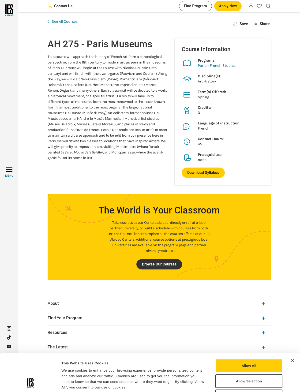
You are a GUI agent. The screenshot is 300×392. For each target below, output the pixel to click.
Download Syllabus (203, 172)
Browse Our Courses (159, 264)
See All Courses (63, 21)
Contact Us (60, 6)
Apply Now (228, 6)
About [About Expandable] (156, 303)
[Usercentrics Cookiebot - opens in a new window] (30, 382)
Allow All (249, 330)
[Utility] (251, 6)
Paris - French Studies (217, 65)
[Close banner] (292, 325)
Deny (249, 361)
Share (262, 24)
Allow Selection (249, 346)
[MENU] (9, 172)
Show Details (246, 383)
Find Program (195, 6)
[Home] (9, 10)
